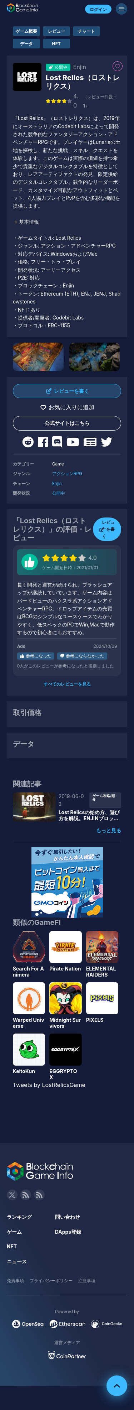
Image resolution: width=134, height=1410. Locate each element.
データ (26, 43)
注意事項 (86, 1280)
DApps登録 (68, 1232)
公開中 (58, 493)
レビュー (56, 31)
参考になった (38, 656)
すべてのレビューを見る (67, 684)
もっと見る (108, 830)
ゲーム (14, 1232)
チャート (86, 31)
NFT (56, 43)
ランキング (19, 1217)
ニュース (17, 1261)
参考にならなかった (85, 656)
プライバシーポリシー (51, 1280)
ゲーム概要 (26, 31)
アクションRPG (67, 473)
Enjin (57, 483)
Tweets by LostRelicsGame (49, 1084)
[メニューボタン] (121, 9)
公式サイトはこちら (67, 423)
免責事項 (15, 1280)
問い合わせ (67, 1217)
